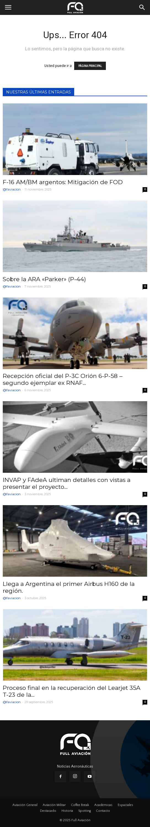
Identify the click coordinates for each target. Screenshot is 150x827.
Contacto (103, 811)
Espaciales (125, 805)
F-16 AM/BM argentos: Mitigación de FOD (63, 182)
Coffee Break (80, 805)
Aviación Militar (54, 805)
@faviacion (12, 189)
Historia (67, 811)
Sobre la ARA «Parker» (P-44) (44, 279)
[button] (142, 7)
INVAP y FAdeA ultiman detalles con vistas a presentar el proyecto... (66, 483)
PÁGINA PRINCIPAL (90, 66)
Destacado (48, 811)
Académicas (103, 805)
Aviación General (25, 805)
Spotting (84, 811)
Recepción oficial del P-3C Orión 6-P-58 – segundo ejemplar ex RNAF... (62, 379)
